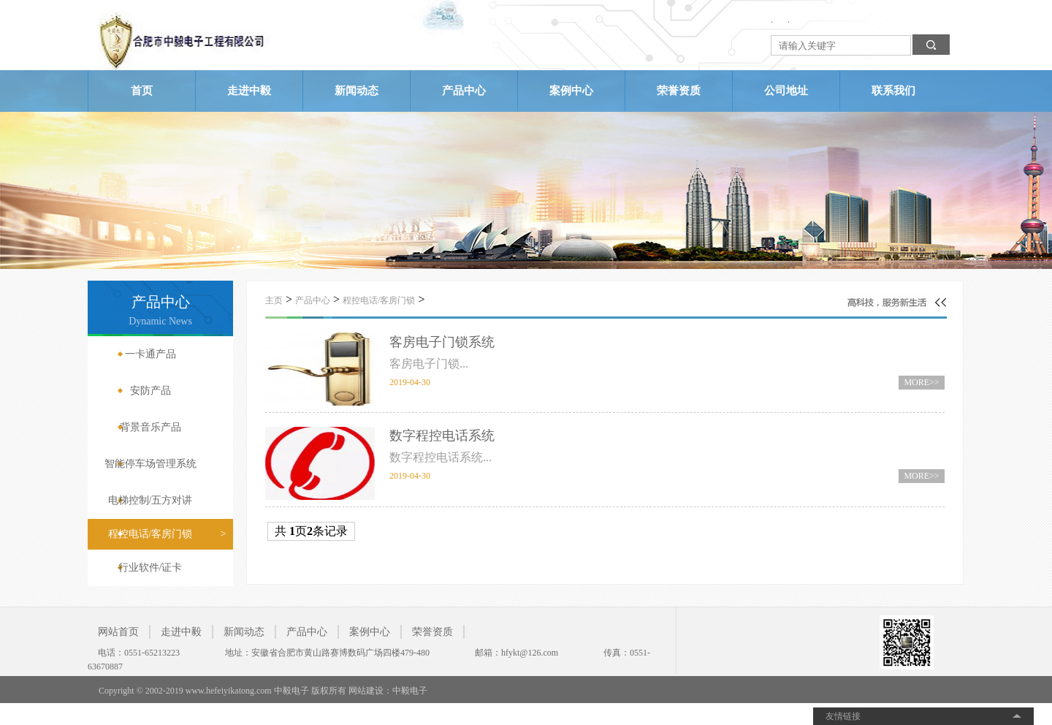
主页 (274, 300)
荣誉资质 (679, 90)
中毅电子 (409, 691)
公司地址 (786, 90)
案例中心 (571, 90)
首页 (142, 90)
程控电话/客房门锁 (379, 300)
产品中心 (464, 90)
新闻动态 (356, 90)
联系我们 (893, 90)
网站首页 (118, 631)
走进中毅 (249, 90)
